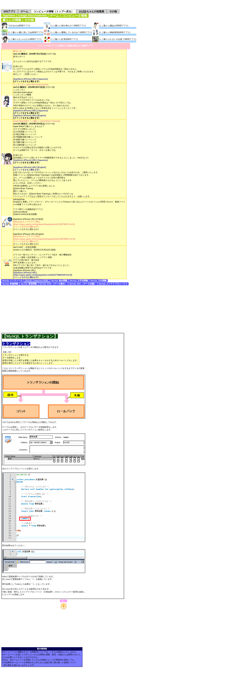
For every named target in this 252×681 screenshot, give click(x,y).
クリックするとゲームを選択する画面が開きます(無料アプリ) (65, 46)
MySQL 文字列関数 (79, 280)
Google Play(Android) (32, 15)
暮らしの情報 (12, 20)
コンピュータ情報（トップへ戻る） (54, 11)
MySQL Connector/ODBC (37, 280)
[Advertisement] (23, 309)
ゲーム (24, 11)
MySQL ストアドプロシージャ (113, 284)
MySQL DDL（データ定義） (82, 284)
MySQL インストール (12, 280)
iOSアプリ (9, 11)
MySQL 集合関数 (59, 280)
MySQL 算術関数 (29, 284)
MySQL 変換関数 (10, 284)
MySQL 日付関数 (98, 280)
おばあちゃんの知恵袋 (91, 11)
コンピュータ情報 (74, 15)
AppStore (9, 15)
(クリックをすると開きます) (26, 81)
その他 (113, 11)
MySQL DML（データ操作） (53, 284)
